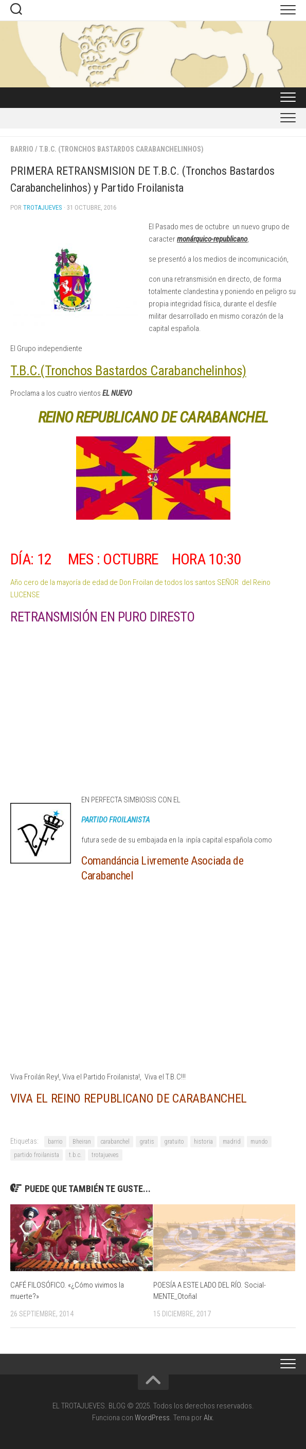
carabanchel (115, 1141)
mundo (259, 1141)
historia (203, 1141)
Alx (208, 1417)
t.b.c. (75, 1155)
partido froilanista (36, 1155)
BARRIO (21, 149)
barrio (55, 1141)
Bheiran (82, 1141)
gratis (146, 1141)
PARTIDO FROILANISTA (115, 819)
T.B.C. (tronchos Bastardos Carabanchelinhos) (121, 149)
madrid (232, 1141)
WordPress (152, 1417)
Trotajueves (42, 207)
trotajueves (105, 1155)
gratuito (174, 1141)
